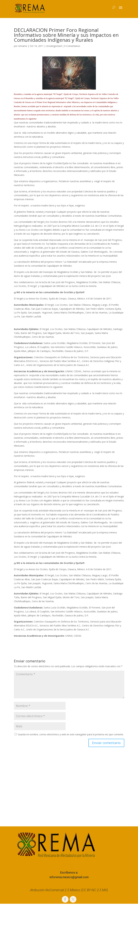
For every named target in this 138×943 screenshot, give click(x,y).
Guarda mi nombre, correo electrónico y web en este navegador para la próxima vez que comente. (71, 734)
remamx (22, 46)
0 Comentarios (72, 46)
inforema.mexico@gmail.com (69, 877)
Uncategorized (54, 46)
